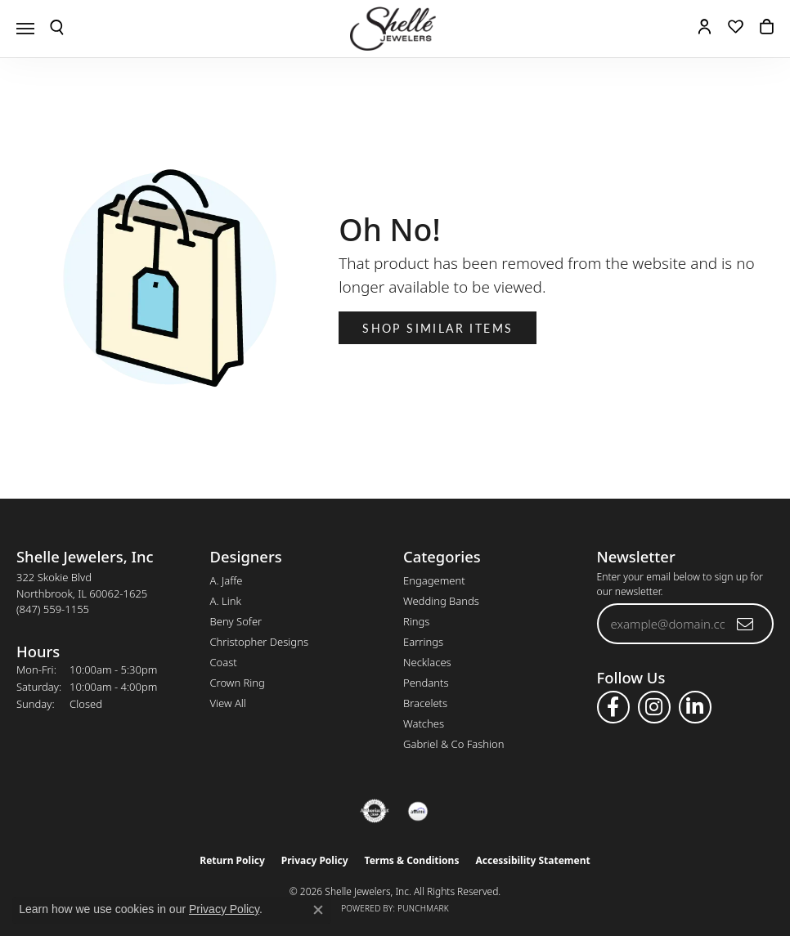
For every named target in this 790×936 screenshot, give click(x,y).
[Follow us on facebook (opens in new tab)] (613, 707)
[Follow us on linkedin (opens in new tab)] (695, 707)
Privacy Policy (314, 860)
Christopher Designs (259, 641)
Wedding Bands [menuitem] (441, 600)
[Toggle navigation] (25, 29)
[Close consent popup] (318, 910)
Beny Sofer (236, 621)
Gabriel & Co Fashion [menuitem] (454, 744)
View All (228, 703)
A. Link (225, 600)
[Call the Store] (52, 609)
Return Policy (232, 860)
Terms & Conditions (412, 860)
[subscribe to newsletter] (746, 623)
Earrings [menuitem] (423, 641)
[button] (57, 28)
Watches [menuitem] (423, 723)
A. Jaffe (226, 580)
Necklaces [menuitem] (427, 662)
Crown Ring (237, 682)
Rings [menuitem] (416, 621)
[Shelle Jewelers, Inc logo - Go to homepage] (395, 28)
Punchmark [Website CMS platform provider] (423, 908)
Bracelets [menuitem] (425, 703)
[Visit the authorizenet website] (375, 811)
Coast (223, 662)
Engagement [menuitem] (434, 580)
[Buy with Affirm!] (418, 811)
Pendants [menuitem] (426, 682)
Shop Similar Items (437, 328)
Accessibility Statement (532, 860)
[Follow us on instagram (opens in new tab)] (654, 707)
